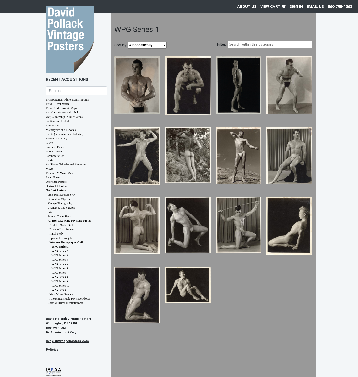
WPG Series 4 (60, 259)
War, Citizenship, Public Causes (64, 117)
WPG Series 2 (60, 251)
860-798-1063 (340, 7)
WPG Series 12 (60, 290)
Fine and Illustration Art (62, 194)
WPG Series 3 (60, 255)
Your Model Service (61, 294)
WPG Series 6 (60, 268)
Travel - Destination (57, 104)
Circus (49, 143)
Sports (49, 160)
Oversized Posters (56, 181)
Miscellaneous (54, 151)
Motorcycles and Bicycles (61, 130)
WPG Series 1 (60, 246)
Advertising (53, 125)
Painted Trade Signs (59, 216)
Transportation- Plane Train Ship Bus (67, 99)
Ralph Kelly (57, 233)
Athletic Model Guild (62, 225)
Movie (49, 168)
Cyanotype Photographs (61, 207)
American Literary (56, 138)
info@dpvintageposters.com (67, 341)
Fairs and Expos (55, 147)
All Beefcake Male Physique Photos (69, 220)
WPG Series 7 (60, 272)
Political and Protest (57, 121)
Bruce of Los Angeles (62, 229)
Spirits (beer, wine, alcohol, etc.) (64, 134)
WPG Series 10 (60, 285)
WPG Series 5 (60, 264)
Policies (52, 349)
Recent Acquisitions (67, 79)
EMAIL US (315, 7)
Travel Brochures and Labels (62, 112)
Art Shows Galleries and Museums (66, 164)
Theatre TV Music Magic (60, 173)
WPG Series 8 (60, 277)
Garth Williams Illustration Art (65, 303)
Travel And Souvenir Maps (61, 108)
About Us (246, 7)
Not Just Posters (56, 190)
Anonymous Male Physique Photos (70, 298)
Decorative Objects (59, 199)
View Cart (273, 7)
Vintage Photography (60, 203)
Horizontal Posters (56, 186)
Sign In (296, 7)
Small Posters (54, 177)
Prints (51, 212)
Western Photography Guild (67, 242)
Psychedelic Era (55, 155)
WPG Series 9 (60, 281)
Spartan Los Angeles (61, 238)
